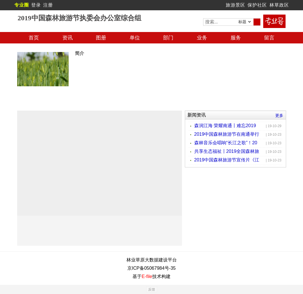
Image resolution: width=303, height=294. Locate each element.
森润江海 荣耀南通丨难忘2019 (225, 125)
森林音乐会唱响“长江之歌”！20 (225, 142)
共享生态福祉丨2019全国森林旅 (227, 151)
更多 (279, 115)
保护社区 (257, 5)
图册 (101, 38)
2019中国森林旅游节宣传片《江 (227, 159)
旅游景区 (235, 5)
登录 (36, 5)
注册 (48, 5)
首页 (34, 38)
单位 (135, 38)
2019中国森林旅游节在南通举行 (227, 134)
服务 (236, 38)
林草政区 (279, 5)
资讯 (67, 38)
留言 (269, 38)
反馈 (151, 289)
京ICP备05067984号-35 (151, 268)
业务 (202, 38)
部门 (168, 38)
